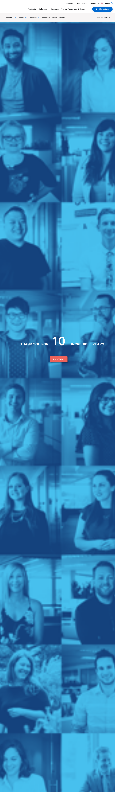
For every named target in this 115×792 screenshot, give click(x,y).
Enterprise (54, 9)
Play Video (58, 359)
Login (109, 3)
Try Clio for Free (102, 9)
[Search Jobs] (104, 17)
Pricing (64, 9)
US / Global (96, 3)
